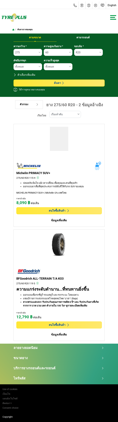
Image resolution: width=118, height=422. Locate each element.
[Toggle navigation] (113, 17)
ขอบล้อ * (79, 46)
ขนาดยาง (59, 358)
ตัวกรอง (29, 104)
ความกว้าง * (20, 46)
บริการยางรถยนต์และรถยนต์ (59, 368)
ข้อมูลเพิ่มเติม (59, 220)
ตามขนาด (35, 37)
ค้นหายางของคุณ (25, 29)
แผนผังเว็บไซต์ (10, 398)
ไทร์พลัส (59, 378)
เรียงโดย (41, 115)
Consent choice (10, 407)
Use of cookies (10, 389)
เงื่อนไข (6, 393)
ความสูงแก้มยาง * (53, 46)
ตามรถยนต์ (83, 37)
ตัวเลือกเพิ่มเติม (24, 74)
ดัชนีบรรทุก (20, 60)
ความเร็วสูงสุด (51, 60)
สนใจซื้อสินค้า (59, 210)
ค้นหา (59, 83)
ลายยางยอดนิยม (59, 347)
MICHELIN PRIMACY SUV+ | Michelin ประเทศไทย (41, 192)
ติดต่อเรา (7, 403)
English (112, 5)
